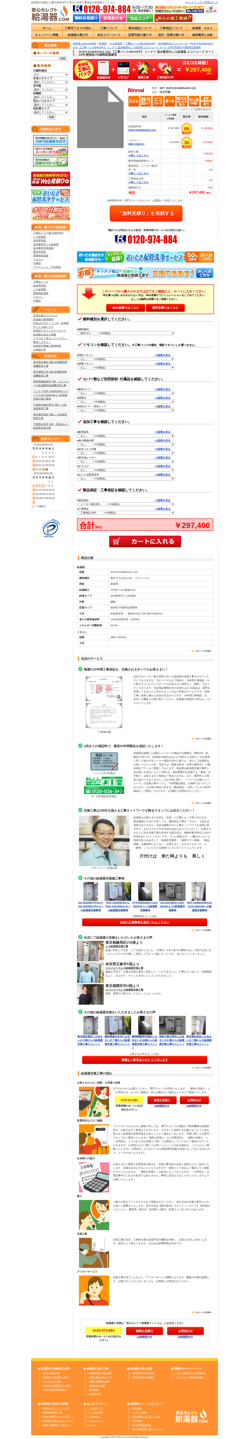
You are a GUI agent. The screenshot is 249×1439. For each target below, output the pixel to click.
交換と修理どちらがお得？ (57, 1416)
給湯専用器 (39, 240)
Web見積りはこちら (125, 307)
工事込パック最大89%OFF (48, 232)
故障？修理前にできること (57, 1425)
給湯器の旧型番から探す (56, 1377)
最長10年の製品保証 (143, 1373)
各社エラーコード (109, 34)
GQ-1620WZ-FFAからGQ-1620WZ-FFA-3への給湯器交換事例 (90, 906)
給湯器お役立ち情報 (44, 334)
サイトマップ (193, 2)
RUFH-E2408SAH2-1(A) (142, 130)
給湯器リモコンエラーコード (49, 330)
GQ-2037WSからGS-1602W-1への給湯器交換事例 (172, 906)
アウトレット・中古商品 (47, 267)
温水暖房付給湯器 (43, 248)
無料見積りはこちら (165, 307)
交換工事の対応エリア (100, 1377)
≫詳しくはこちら (138, 155)
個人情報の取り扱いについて (148, 1429)
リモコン (38, 259)
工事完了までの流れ (78, 28)
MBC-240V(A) (136, 144)
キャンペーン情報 (46, 34)
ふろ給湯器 (39, 236)
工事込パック (40, 281)
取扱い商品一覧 (51, 1373)
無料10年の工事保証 (143, 1377)
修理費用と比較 (202, 34)
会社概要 (137, 1408)
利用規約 (137, 1420)
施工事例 (93, 1389)
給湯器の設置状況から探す (57, 1385)
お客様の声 (39, 349)
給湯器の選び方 (78, 34)
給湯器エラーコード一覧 (56, 1408)
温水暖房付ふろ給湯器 (46, 244)
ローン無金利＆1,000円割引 (191, 1373)
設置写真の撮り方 (140, 34)
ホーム (46, 28)
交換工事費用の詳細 (99, 1381)
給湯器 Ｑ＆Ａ (202, 28)
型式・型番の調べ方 (171, 34)
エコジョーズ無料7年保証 (189, 1377)
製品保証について (140, 28)
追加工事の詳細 (97, 1385)
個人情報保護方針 (142, 1425)
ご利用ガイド (209, 2)
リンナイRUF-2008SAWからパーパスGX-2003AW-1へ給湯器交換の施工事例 (50, 395)
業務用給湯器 (40, 255)
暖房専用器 (39, 251)
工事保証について (171, 28)
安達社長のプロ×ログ (45, 315)
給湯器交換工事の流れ (100, 1373)
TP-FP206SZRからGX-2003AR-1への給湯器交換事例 (145, 906)
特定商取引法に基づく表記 (147, 1416)
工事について (109, 28)
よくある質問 (96, 1412)
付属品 (37, 263)
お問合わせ (95, 1416)
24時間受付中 (161, 1106)
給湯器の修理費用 (43, 319)
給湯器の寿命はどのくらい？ (58, 1420)
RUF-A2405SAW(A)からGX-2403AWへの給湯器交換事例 (199, 906)
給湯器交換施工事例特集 (47, 345)
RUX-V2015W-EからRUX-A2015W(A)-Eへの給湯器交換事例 (118, 906)
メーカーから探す (52, 1381)
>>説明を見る (162, 355)
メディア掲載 (140, 1412)
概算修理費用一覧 (52, 1412)
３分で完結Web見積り (55, 1389)
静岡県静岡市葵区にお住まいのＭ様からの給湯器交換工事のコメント (145, 1040)
